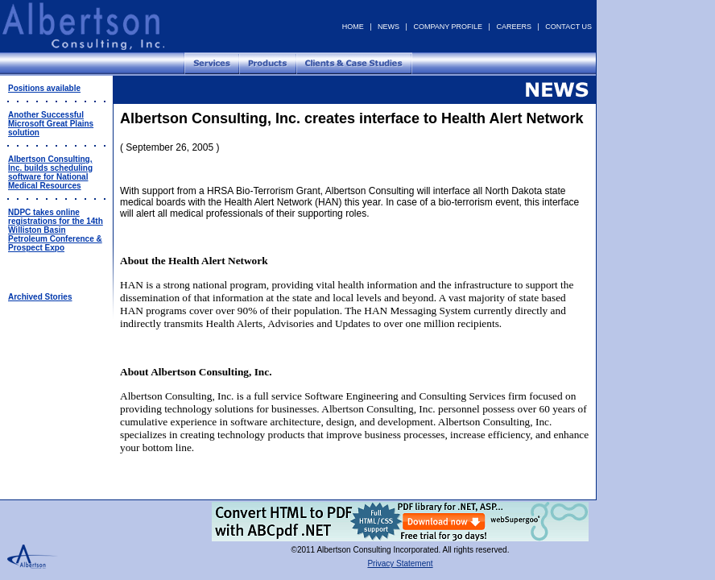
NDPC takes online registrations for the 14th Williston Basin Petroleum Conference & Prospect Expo (55, 230)
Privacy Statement (399, 563)
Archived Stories (40, 296)
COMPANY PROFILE (447, 27)
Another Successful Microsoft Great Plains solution (50, 123)
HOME (353, 27)
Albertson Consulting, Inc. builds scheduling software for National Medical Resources (50, 172)
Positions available (44, 88)
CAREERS (513, 27)
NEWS (388, 27)
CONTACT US (568, 27)
